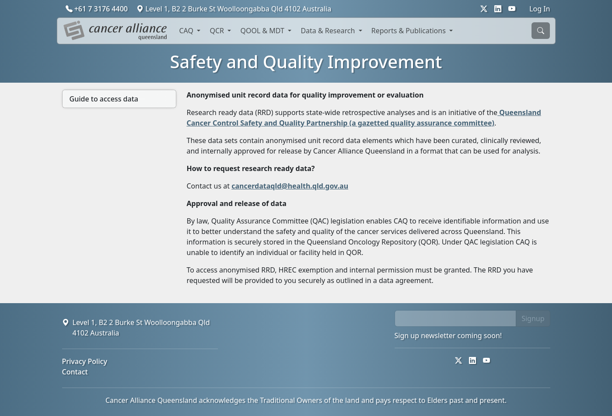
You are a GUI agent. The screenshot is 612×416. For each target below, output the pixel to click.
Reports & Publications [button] (409, 30)
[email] (456, 318)
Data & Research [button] (329, 30)
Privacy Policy (84, 361)
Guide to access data (104, 99)
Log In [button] (539, 9)
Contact (75, 372)
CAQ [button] (187, 30)
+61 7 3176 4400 (98, 9)
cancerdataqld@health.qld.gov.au (289, 186)
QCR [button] (218, 30)
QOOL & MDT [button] (263, 30)
